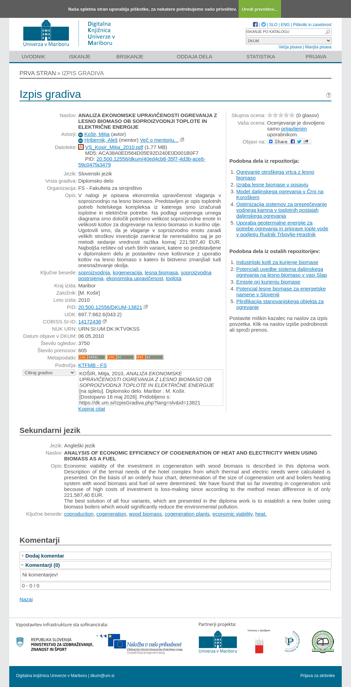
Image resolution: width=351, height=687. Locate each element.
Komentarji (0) (42, 565)
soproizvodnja (94, 272)
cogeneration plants (187, 514)
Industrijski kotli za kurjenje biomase (277, 262)
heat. (261, 514)
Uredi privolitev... (260, 9)
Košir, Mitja (96, 134)
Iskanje (79, 56)
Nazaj (26, 599)
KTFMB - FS (92, 365)
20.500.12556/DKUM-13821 (110, 307)
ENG (285, 24)
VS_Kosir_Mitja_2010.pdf (114, 147)
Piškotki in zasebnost (312, 24)
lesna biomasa (161, 272)
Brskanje (129, 56)
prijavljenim (294, 128)
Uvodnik (33, 56)
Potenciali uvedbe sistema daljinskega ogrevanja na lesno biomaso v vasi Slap (281, 272)
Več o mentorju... (159, 140)
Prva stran (38, 73)
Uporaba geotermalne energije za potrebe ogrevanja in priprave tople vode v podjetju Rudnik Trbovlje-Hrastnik (282, 228)
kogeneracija (127, 272)
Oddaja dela (194, 56)
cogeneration (111, 514)
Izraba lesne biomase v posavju (272, 184)
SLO (273, 24)
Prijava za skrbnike (317, 675)
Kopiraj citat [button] (91, 409)
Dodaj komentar (44, 556)
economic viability (232, 514)
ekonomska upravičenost (134, 278)
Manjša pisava (318, 47)
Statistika (260, 56)
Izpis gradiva (83, 73)
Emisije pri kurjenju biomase (268, 282)
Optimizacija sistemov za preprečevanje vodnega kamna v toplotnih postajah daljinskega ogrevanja (281, 210)
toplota (173, 278)
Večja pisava (290, 47)
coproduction (79, 514)
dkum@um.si (102, 675)
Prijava (316, 56)
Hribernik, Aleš (101, 140)
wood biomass (145, 514)
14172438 (89, 321)
